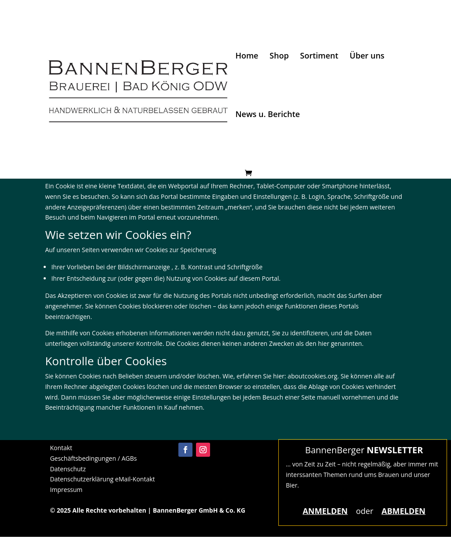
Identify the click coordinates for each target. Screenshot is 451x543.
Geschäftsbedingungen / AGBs (93, 458)
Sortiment (319, 56)
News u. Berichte (267, 115)
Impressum (66, 489)
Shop (279, 56)
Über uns (367, 56)
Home (246, 56)
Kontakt (61, 448)
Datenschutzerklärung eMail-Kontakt (102, 479)
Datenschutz (67, 469)
